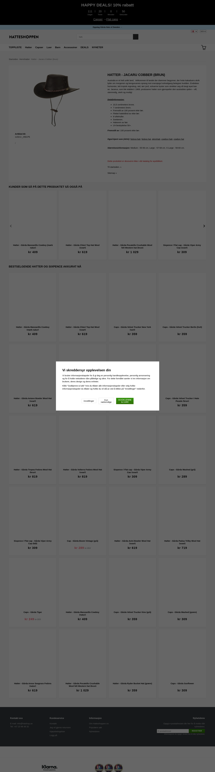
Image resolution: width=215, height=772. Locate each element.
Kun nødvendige (106, 401)
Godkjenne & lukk (124, 401)
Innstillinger (89, 401)
